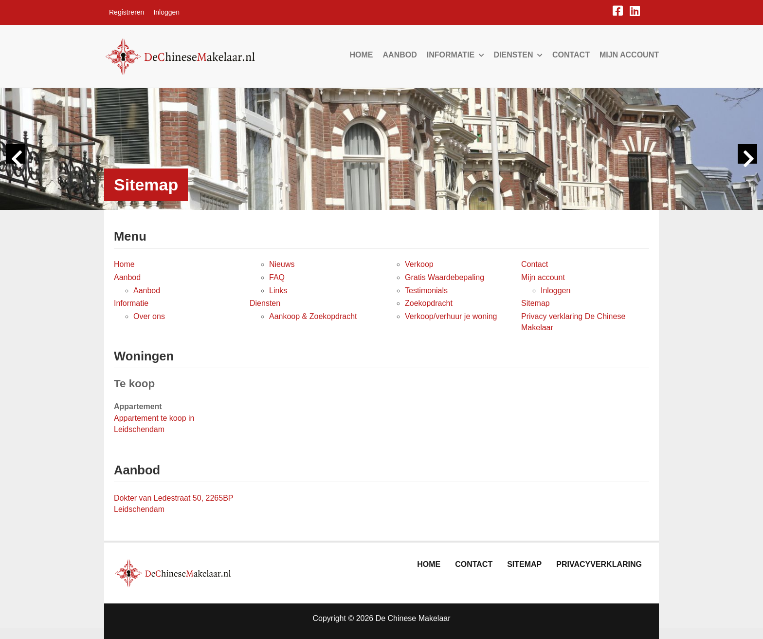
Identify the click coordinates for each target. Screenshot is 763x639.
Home (361, 55)
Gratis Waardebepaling (444, 277)
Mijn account (629, 55)
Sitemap (535, 303)
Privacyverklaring (599, 564)
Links (278, 290)
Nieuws (281, 264)
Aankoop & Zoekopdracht (313, 316)
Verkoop (419, 264)
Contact (571, 55)
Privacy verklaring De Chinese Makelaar (573, 322)
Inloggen (166, 12)
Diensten (518, 55)
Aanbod (400, 55)
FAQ (277, 277)
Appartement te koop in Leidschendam (154, 423)
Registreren (126, 12)
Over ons (149, 316)
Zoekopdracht (429, 303)
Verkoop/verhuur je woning (451, 316)
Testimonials (426, 290)
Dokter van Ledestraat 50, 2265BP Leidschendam (173, 503)
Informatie (455, 55)
